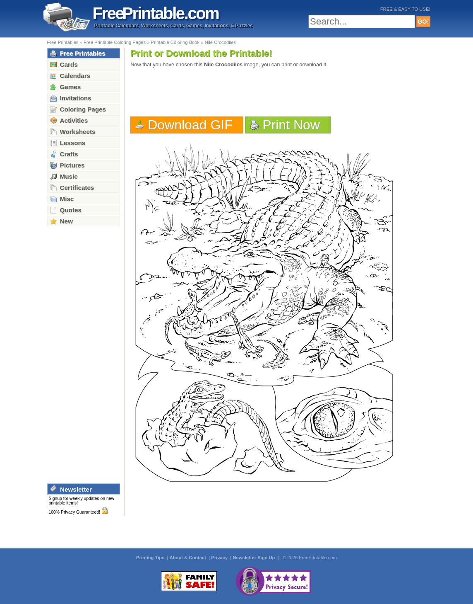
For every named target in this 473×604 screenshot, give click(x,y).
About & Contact (188, 557)
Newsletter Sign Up (254, 557)
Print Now (291, 124)
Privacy (220, 557)
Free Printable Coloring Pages (115, 42)
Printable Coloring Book (175, 42)
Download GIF (190, 124)
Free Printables (63, 42)
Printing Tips (151, 557)
